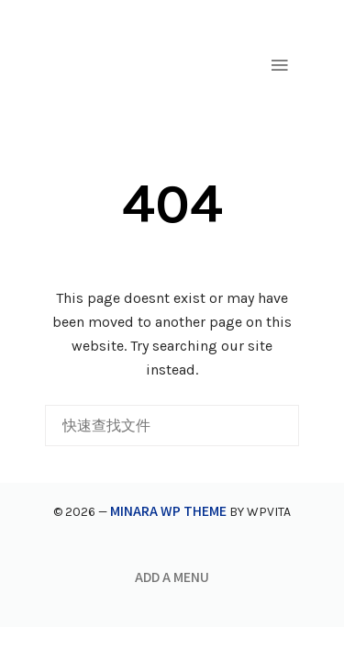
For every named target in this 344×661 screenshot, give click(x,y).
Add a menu (172, 576)
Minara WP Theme (168, 510)
